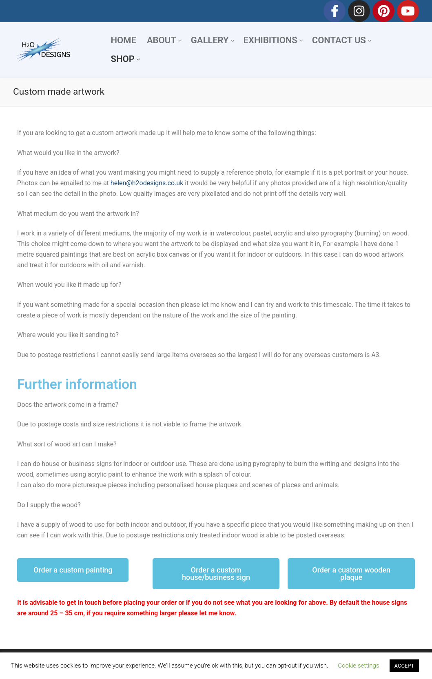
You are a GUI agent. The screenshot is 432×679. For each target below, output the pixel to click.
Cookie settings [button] (358, 665)
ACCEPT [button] (404, 666)
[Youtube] (408, 11)
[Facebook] (334, 11)
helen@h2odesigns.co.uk (147, 183)
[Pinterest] (383, 11)
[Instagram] (359, 11)
